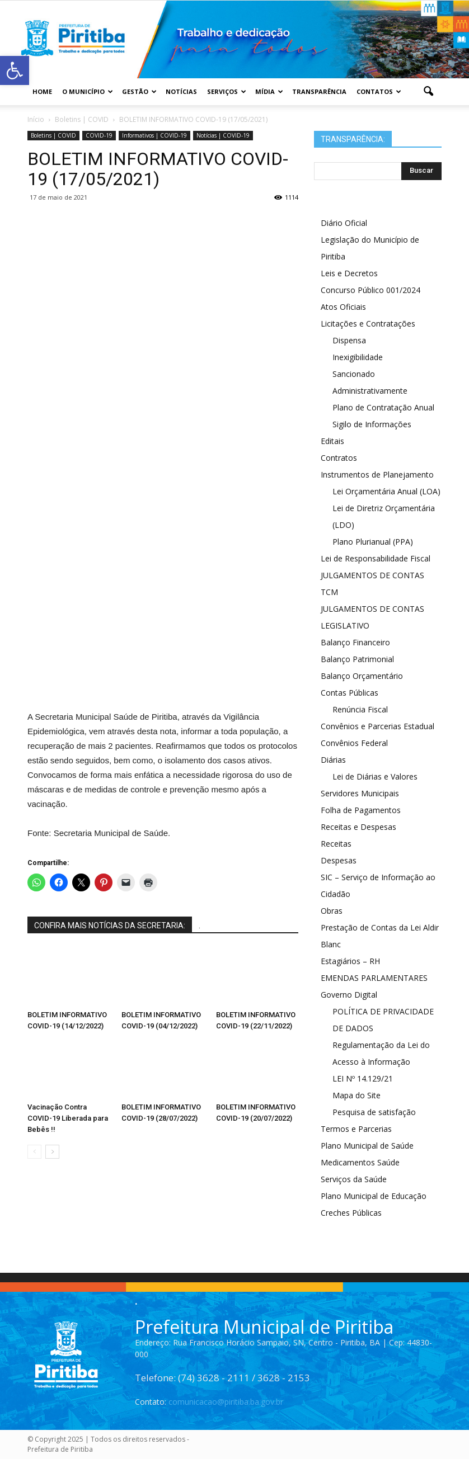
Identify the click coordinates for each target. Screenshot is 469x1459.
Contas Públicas (349, 692)
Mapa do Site (356, 1095)
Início (35, 119)
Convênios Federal (354, 743)
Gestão (139, 91)
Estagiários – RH (350, 961)
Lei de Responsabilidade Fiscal (375, 558)
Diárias (333, 759)
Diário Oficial (344, 223)
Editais (332, 441)
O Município (87, 91)
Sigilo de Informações (371, 424)
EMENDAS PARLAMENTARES (374, 977)
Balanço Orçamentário (362, 676)
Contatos (379, 91)
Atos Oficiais (343, 306)
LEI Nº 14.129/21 (362, 1078)
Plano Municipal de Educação (373, 1196)
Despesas (339, 860)
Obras (332, 910)
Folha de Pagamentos (361, 810)
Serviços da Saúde (354, 1179)
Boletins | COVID (53, 135)
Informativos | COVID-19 (154, 135)
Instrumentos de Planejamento (377, 474)
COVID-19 (99, 135)
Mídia (269, 91)
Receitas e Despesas (358, 826)
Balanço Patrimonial (357, 659)
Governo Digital (349, 994)
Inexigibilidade (357, 357)
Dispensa (349, 340)
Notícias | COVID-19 (223, 135)
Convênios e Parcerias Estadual (377, 726)
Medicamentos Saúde (360, 1162)
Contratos (339, 457)
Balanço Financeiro (355, 642)
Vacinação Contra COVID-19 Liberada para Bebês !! (67, 1118)
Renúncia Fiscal (360, 709)
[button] (428, 91)
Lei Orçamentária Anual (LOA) (386, 491)
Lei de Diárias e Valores (375, 776)
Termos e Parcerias (356, 1128)
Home (42, 91)
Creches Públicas (351, 1212)
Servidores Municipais (360, 793)
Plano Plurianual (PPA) (372, 541)
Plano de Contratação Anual (383, 407)
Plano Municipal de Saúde (367, 1145)
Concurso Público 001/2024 (370, 290)
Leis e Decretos (349, 273)
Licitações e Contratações (368, 323)
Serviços (226, 91)
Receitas (336, 843)
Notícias (181, 91)
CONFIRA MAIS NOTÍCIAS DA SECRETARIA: (109, 925)
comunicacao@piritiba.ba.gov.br (225, 1401)
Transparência (319, 91)
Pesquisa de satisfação (374, 1112)
